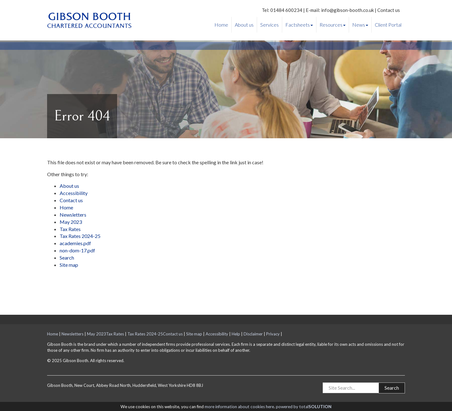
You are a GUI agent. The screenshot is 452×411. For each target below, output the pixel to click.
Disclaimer (253, 333)
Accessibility (74, 193)
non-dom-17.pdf (77, 250)
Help (236, 333)
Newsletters (73, 215)
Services (269, 25)
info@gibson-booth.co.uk (347, 10)
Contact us (388, 10)
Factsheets (299, 25)
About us (244, 25)
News (360, 25)
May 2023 (71, 222)
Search (67, 258)
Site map (69, 265)
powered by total (303, 406)
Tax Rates (70, 229)
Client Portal (388, 25)
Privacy (273, 333)
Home (221, 25)
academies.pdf (75, 243)
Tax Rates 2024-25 (80, 236)
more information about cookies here (239, 406)
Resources (333, 25)
